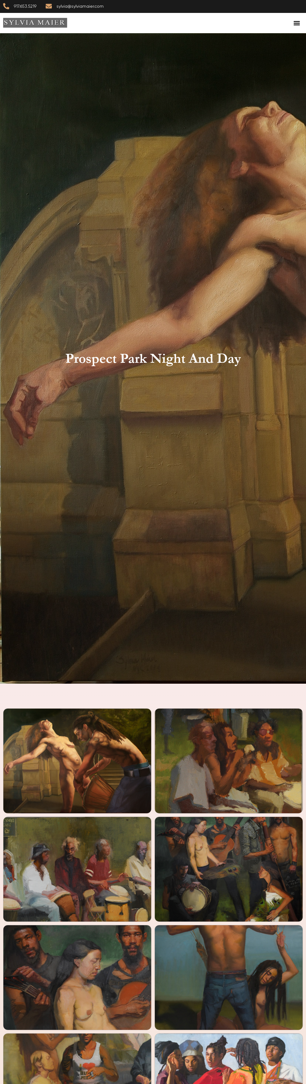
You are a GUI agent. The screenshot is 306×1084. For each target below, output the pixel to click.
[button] (297, 23)
